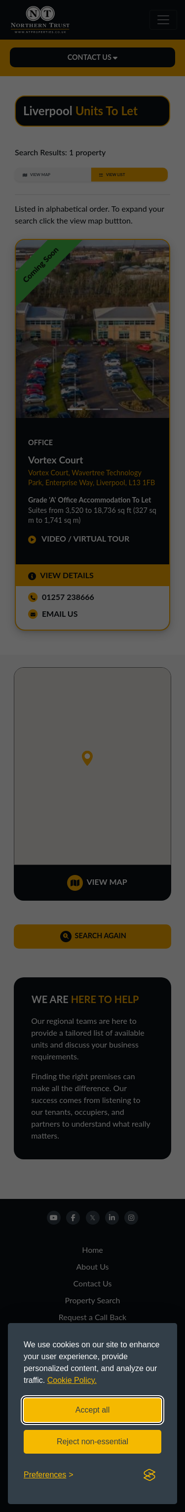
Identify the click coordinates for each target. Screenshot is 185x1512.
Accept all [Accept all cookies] (92, 1410)
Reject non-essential (92, 1441)
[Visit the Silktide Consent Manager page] (149, 1475)
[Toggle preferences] (49, 1475)
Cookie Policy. (72, 1380)
